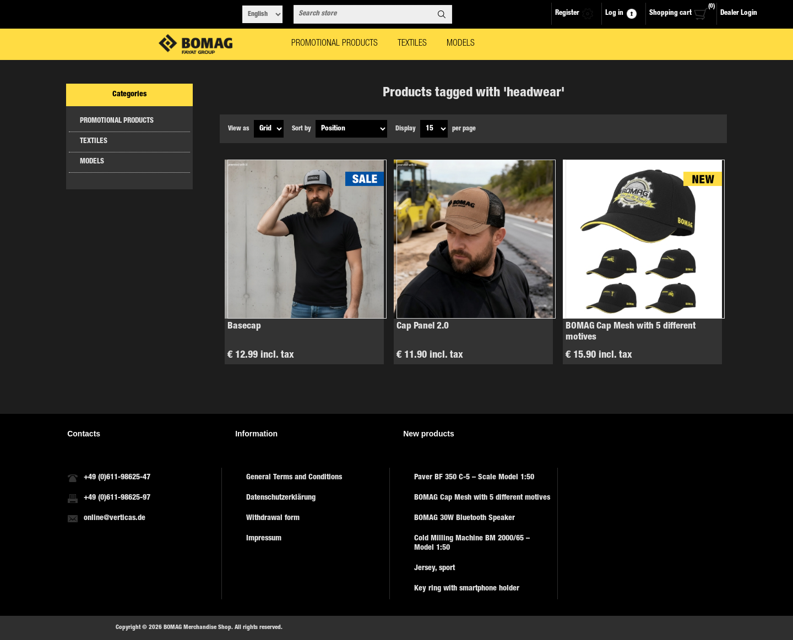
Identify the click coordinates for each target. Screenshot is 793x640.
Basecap (244, 326)
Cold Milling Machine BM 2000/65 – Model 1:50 (472, 543)
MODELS (92, 162)
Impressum (263, 539)
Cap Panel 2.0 (423, 326)
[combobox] (363, 14)
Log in (614, 13)
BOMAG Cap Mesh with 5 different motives (631, 332)
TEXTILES (93, 141)
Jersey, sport (434, 568)
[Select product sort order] (351, 129)
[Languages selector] (262, 14)
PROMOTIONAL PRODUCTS (117, 121)
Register (567, 13)
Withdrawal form (273, 518)
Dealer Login (738, 13)
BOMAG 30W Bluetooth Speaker (464, 518)
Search (442, 14)
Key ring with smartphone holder (466, 589)
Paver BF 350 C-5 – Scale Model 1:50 (474, 478)
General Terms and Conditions (294, 478)
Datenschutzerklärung (281, 498)
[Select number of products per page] (434, 129)
